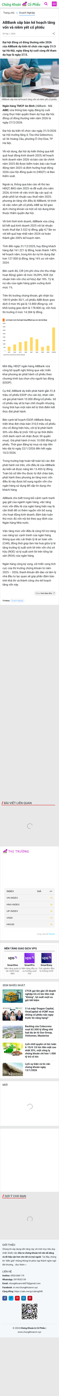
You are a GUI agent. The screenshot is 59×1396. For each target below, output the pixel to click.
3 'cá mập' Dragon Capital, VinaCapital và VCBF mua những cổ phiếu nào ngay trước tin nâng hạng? (39, 1013)
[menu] (54, 4)
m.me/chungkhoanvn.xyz (25, 1287)
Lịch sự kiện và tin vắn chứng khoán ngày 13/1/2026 (37, 1067)
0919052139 (20, 1279)
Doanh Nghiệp (27, 12)
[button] (46, 4)
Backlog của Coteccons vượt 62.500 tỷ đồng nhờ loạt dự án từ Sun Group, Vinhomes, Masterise (39, 1031)
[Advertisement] (29, 702)
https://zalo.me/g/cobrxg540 (28, 1291)
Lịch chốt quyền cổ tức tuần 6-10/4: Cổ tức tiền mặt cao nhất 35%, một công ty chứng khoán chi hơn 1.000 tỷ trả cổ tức (40, 1050)
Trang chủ (8, 12)
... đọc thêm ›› (20, 1265)
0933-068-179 (17, 1275)
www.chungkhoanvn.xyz (29, 1332)
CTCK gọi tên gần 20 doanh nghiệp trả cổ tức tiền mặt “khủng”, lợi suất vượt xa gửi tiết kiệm (40, 995)
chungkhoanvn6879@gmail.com (25, 1283)
